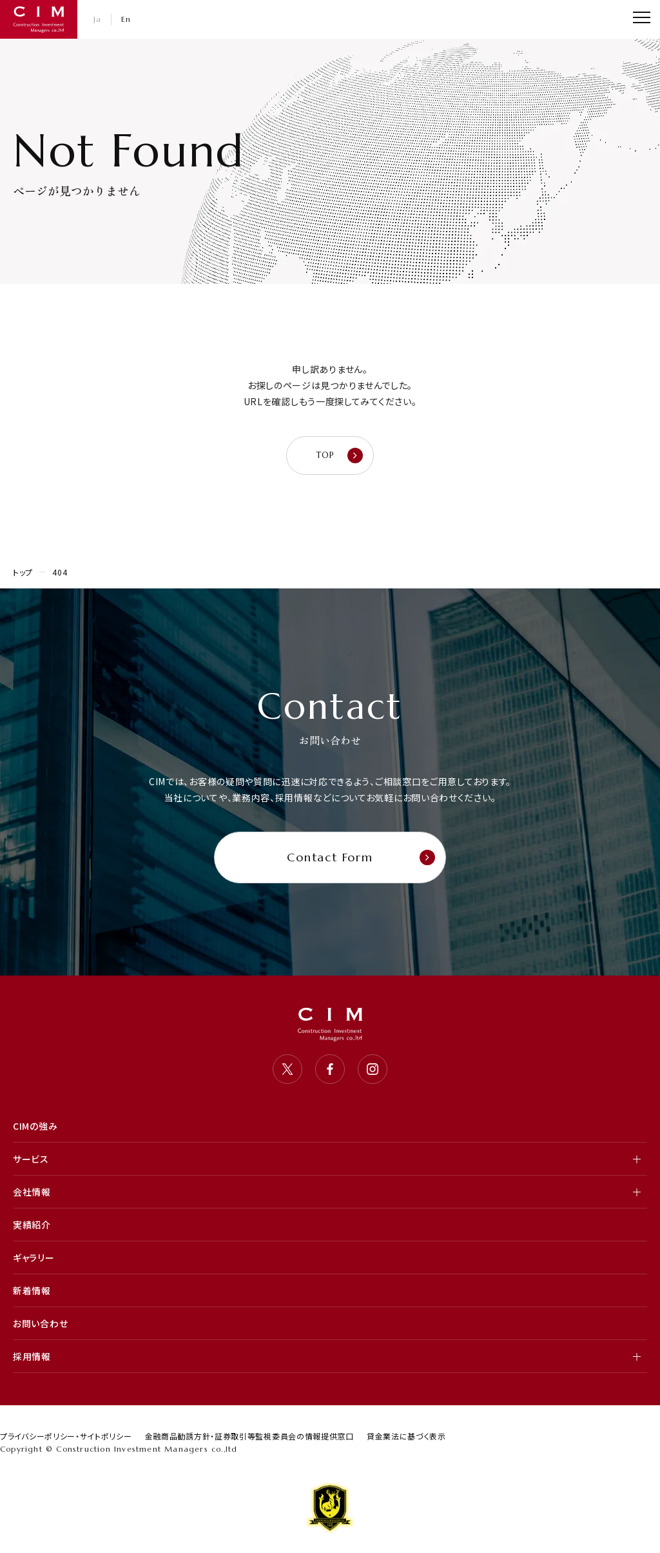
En (126, 19)
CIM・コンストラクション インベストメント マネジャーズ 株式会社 (38, 19)
